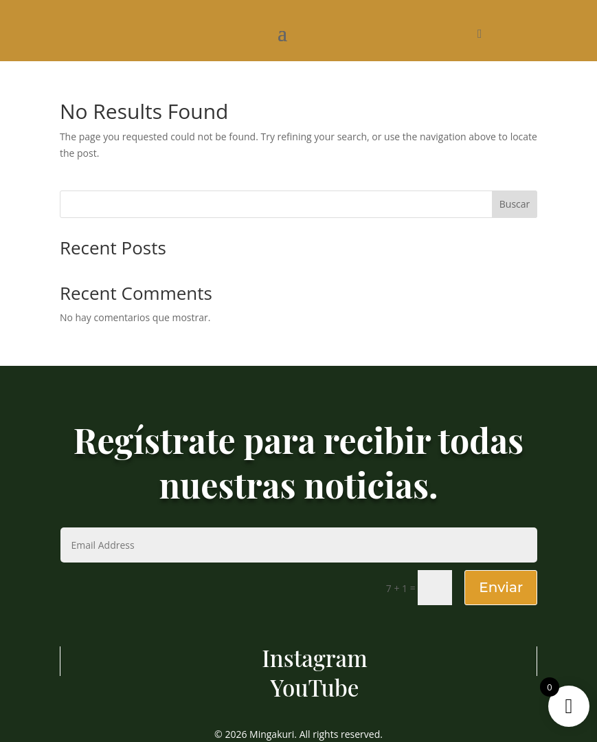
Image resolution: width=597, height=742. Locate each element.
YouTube (315, 687)
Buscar (514, 203)
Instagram (314, 657)
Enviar (501, 587)
